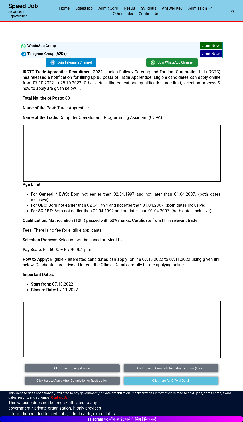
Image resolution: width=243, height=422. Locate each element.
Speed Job (23, 6)
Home (64, 8)
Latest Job (84, 8)
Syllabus (148, 8)
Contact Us (148, 13)
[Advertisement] (121, 31)
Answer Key (172, 8)
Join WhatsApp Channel (172, 62)
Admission (197, 8)
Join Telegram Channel (71, 62)
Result (129, 8)
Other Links (123, 13)
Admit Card (108, 8)
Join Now (211, 45)
